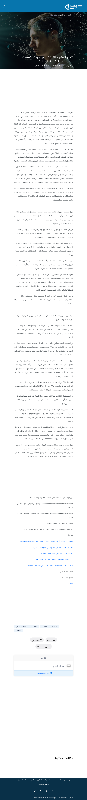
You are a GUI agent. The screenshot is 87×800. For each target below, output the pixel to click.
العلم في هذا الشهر (43, 779)
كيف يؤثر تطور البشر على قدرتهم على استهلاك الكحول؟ (53, 547)
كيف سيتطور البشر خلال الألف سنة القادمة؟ (57, 553)
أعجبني (51, 640)
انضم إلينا (19, 779)
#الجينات (44, 626)
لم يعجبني (37, 640)
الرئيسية (69, 15)
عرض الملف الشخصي (42, 673)
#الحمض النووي (21, 626)
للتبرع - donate (56, 779)
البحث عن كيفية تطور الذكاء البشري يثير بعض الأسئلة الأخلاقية (50, 565)
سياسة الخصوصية (43, 784)
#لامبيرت (18, 630)
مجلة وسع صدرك (30, 779)
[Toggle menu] (80, 6)
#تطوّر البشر (33, 626)
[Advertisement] (43, 92)
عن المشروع (67, 779)
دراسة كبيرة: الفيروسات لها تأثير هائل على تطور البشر (54, 559)
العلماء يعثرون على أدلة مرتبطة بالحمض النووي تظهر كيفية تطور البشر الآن (46, 541)
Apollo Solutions (39, 797)
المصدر (70, 583)
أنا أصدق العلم (49, 797)
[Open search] (4, 6)
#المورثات (54, 626)
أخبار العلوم (62, 15)
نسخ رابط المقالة (43, 646)
